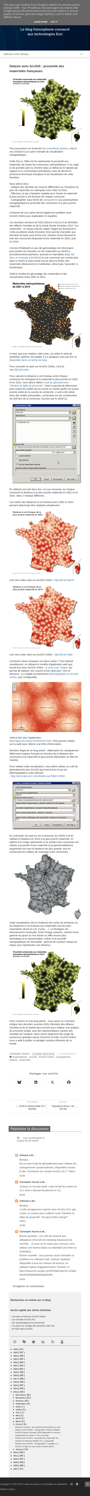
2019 (15, 1372)
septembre (21, 1404)
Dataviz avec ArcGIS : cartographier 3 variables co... (37, 1444)
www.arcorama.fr (33, 1484)
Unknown (24, 1201)
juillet (19, 1410)
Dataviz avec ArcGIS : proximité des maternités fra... (37, 1438)
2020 (15, 1369)
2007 (15, 1469)
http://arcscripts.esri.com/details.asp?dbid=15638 (38, 776)
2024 (15, 1356)
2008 (15, 1465)
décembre (21, 1395)
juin (18, 1412)
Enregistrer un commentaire (28, 1286)
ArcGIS (33, 1057)
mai (17, 1415)
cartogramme (50, 199)
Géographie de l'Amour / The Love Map (32, 1435)
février (19, 1424)
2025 (15, 1352)
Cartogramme (63, 1057)
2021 (15, 1366)
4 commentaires (67, 1053)
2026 (15, 1349)
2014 (15, 1388)
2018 (15, 1375)
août (18, 1407)
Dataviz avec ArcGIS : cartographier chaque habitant (37, 1430)
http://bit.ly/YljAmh (64, 580)
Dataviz (13, 1060)
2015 (15, 1385)
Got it (54, 22)
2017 (15, 1379)
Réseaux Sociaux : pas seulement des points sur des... (38, 1427)
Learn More (40, 22)
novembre (21, 1398)
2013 (15, 1392)
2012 (15, 1452)
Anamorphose (20, 1057)
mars (18, 1421)
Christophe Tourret (29, 1182)
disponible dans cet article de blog (28, 360)
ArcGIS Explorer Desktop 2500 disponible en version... (38, 1432)
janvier (19, 1449)
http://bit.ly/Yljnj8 (63, 654)
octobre (20, 1401)
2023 (15, 1359)
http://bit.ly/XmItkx (19, 369)
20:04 (22, 1279)
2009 (15, 1462)
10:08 (22, 1225)
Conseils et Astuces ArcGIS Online (29, 1316)
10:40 (22, 1176)
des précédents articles (55, 148)
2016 (15, 1382)
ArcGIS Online (46, 1057)
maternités (24, 1060)
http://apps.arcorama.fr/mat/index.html (30, 740)
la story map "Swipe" (57, 667)
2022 (15, 1362)
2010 (15, 1459)
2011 (15, 1456)
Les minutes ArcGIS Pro (23, 1319)
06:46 (22, 1195)
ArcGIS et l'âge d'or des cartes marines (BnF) (34, 1446)
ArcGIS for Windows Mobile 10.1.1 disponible (34, 1441)
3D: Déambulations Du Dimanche (28, 1322)
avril (18, 1418)
